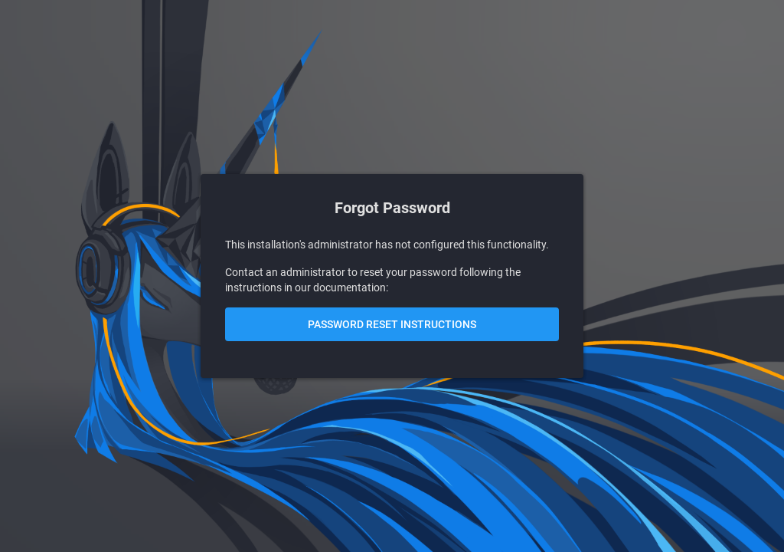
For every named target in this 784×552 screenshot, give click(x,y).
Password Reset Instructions (392, 324)
